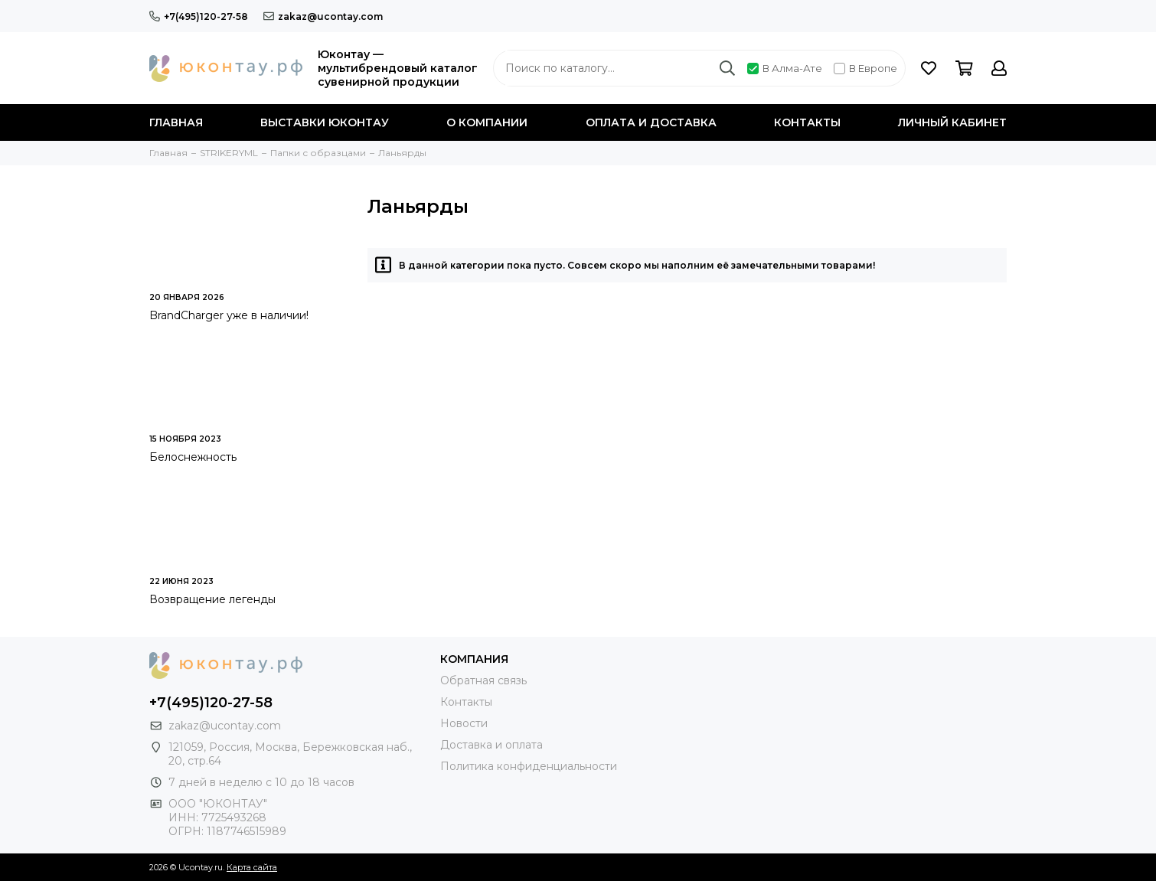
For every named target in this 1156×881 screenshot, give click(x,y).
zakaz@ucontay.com (323, 16)
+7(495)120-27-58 (198, 16)
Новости (464, 723)
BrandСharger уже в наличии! (229, 315)
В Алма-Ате (784, 68)
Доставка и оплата (491, 745)
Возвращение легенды (212, 599)
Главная (176, 122)
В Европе (865, 68)
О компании (486, 122)
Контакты (807, 122)
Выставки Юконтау (324, 122)
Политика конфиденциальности (528, 766)
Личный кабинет (952, 122)
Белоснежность (193, 457)
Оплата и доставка (651, 122)
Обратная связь (483, 680)
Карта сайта (252, 867)
